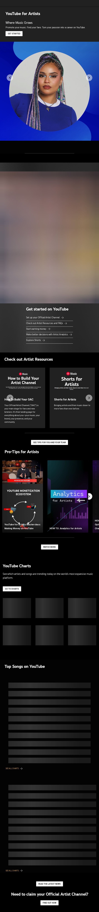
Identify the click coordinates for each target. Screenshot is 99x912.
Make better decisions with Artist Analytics (47, 334)
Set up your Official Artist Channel (43, 317)
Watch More (49, 547)
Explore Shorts (33, 340)
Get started (14, 34)
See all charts (12, 768)
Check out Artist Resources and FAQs (45, 323)
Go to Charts (12, 589)
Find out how (49, 903)
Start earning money (36, 328)
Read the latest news (49, 884)
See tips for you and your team (49, 442)
